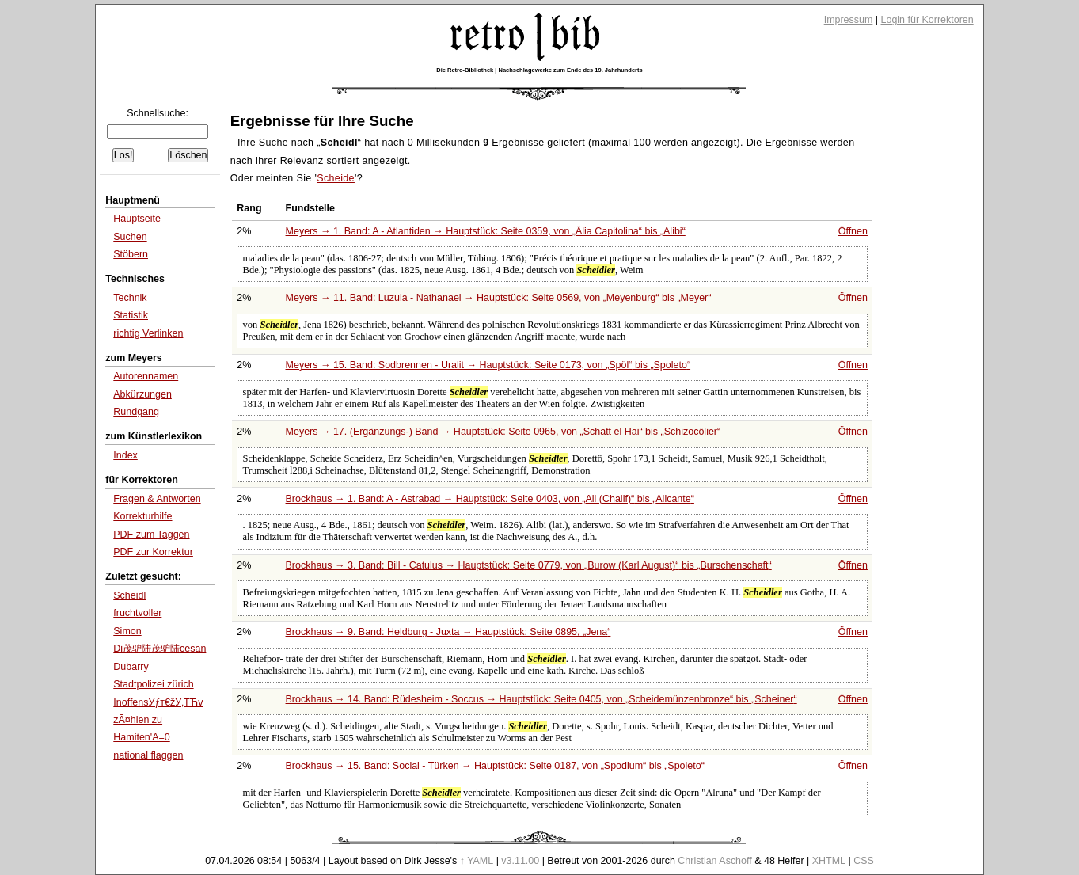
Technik (129, 297)
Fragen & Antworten (156, 498)
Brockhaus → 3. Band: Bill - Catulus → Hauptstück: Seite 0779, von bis (529, 565)
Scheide (336, 178)
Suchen (129, 236)
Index (125, 455)
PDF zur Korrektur (153, 551)
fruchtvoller (137, 612)
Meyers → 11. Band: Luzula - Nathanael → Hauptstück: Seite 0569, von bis (499, 297)
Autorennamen (145, 376)
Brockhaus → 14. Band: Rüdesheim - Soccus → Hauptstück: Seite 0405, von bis (541, 699)
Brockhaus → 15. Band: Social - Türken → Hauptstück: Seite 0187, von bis (495, 765)
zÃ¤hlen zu (137, 719)
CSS (863, 860)
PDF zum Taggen (151, 534)
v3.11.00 (520, 860)
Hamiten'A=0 (141, 737)
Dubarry (130, 666)
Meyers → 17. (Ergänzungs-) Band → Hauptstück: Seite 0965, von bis (503, 431)
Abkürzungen (142, 394)
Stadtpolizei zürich (153, 684)
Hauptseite (137, 218)
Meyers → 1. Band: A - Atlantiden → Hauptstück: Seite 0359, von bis (486, 231)
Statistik (130, 315)
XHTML (828, 860)
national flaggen (148, 755)
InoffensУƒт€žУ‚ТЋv (158, 702)
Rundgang (136, 411)
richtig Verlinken (148, 333)
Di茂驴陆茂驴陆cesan (159, 648)
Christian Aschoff (714, 860)
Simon (127, 631)
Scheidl (129, 595)
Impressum (848, 19)
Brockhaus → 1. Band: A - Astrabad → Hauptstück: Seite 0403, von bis (490, 498)
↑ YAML (477, 860)
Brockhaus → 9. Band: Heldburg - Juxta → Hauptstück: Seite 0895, (448, 631)
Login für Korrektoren (927, 19)
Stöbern (130, 254)
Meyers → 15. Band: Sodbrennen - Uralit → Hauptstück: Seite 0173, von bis (488, 365)
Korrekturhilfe (142, 516)
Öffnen (853, 231)
